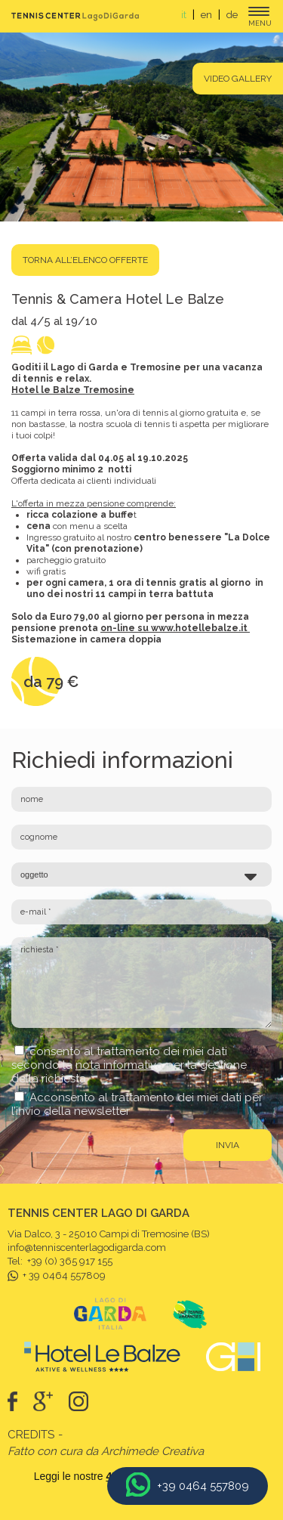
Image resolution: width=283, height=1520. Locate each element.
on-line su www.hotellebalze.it (174, 628)
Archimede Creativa (152, 1451)
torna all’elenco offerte (85, 260)
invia (227, 1145)
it (183, 14)
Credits (31, 1434)
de (232, 14)
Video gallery (238, 78)
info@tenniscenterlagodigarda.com (87, 1247)
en (206, 14)
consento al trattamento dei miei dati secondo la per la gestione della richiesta (129, 1065)
